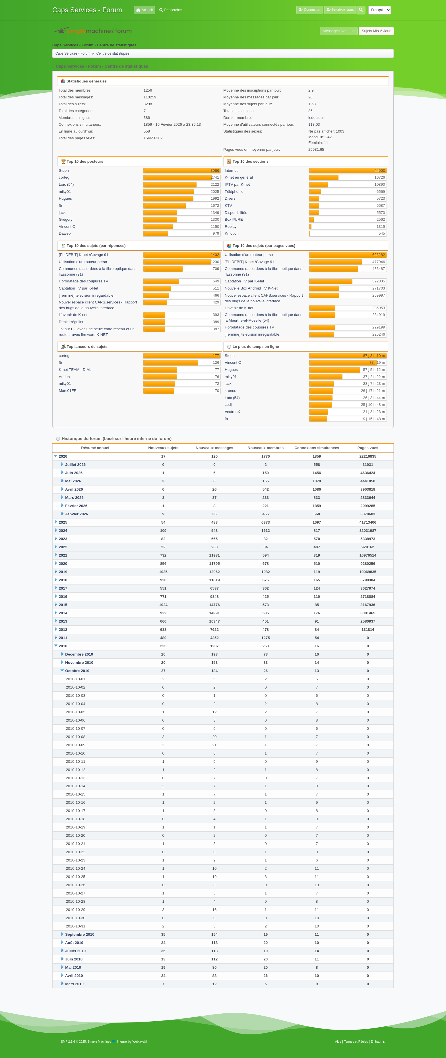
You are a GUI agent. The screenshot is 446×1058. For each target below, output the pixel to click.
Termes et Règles (356, 1041)
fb (60, 205)
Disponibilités (236, 212)
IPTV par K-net (237, 184)
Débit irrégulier (71, 322)
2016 (63, 596)
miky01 (65, 191)
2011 (63, 638)
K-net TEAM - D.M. (75, 369)
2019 (63, 572)
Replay (231, 226)
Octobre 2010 (77, 671)
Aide (338, 1041)
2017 (63, 588)
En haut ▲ (378, 1041)
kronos (230, 391)
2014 (63, 613)
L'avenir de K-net (73, 315)
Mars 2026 (74, 497)
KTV (228, 205)
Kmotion (232, 233)
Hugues (65, 198)
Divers (230, 198)
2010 (63, 646)
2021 (63, 555)
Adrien (64, 377)
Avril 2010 (74, 976)
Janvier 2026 (76, 514)
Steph (64, 170)
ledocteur (316, 117)
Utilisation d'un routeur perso (83, 262)
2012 (63, 629)
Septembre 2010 (79, 934)
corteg (64, 177)
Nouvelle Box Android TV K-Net (251, 288)
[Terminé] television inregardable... (88, 295)
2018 (63, 580)
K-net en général (239, 177)
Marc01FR (68, 391)
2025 (63, 522)
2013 (63, 621)
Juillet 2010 (75, 951)
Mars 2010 (74, 984)
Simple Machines (99, 1041)
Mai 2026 (73, 481)
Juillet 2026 (75, 464)
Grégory (66, 219)
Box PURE (234, 219)
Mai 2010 (73, 967)
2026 (63, 456)
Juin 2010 (73, 959)
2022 (63, 547)
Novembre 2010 (79, 662)
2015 (63, 605)
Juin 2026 (73, 473)
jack (62, 212)
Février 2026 (76, 506)
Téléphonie (234, 191)
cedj (228, 404)
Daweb (65, 233)
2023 (63, 539)
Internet (231, 170)
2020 (63, 563)
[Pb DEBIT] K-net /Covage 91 (83, 255)
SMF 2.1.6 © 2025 (73, 1041)
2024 (63, 530)
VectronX (232, 412)
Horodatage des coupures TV (83, 281)
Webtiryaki (140, 1041)
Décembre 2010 (79, 654)
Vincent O (67, 226)
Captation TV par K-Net (78, 288)
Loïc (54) (66, 184)
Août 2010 (74, 943)
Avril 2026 (74, 489)
